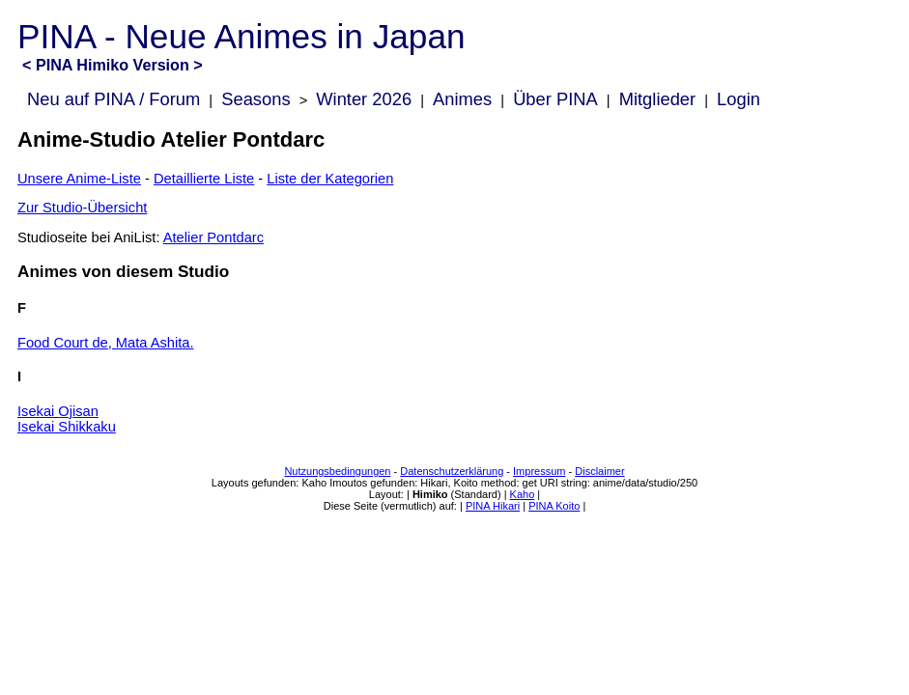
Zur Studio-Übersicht (82, 207)
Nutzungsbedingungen (337, 471)
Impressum (539, 471)
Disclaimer (599, 471)
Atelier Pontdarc (213, 237)
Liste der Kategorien (330, 178)
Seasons (255, 99)
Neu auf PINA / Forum (113, 99)
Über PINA (555, 99)
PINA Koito (554, 506)
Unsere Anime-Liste (79, 178)
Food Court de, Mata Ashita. (105, 342)
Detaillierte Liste (204, 178)
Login (738, 99)
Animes (462, 99)
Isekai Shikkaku (66, 426)
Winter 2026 (364, 99)
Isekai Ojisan (58, 411)
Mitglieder (657, 99)
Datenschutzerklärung (451, 471)
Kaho (522, 494)
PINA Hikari (493, 506)
